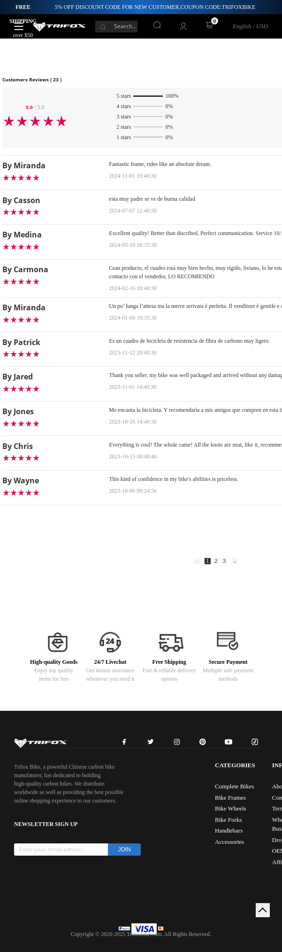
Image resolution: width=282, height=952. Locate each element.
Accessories (229, 841)
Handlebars (229, 830)
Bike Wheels (230, 808)
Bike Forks (228, 819)
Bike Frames (230, 797)
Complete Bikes (234, 786)
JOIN (124, 849)
